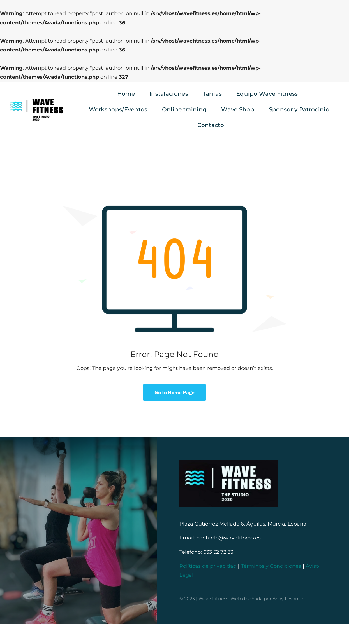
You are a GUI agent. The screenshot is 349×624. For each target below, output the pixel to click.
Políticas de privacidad (208, 566)
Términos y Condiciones (271, 566)
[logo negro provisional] (36, 99)
